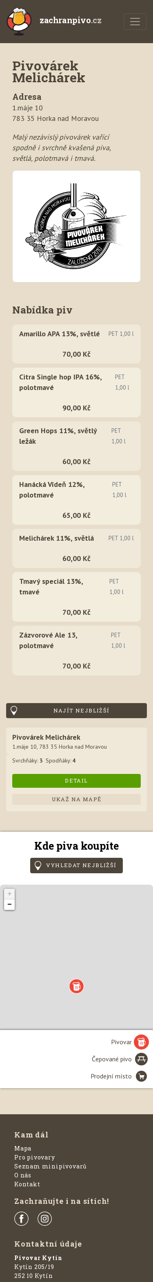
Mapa (22, 1148)
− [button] (9, 904)
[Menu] (135, 21)
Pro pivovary (34, 1157)
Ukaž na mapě (77, 799)
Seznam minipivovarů (50, 1166)
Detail (76, 780)
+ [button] (9, 894)
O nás (22, 1175)
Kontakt (27, 1184)
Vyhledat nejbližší (81, 865)
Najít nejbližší (81, 710)
